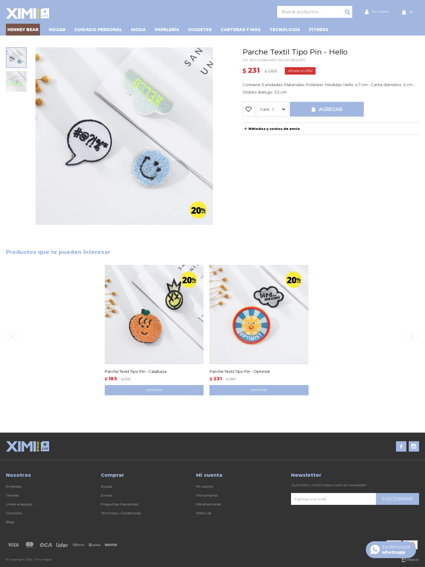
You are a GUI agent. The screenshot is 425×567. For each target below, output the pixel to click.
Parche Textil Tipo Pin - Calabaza (136, 371)
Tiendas (12, 495)
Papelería (167, 29)
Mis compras (207, 495)
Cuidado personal (98, 29)
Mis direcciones (208, 504)
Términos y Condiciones (121, 513)
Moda (138, 29)
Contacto (14, 513)
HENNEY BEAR (22, 29)
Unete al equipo (19, 504)
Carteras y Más (241, 29)
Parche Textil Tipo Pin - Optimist (240, 371)
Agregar (330, 109)
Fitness (318, 29)
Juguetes (200, 29)
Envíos (106, 495)
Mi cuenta (204, 486)
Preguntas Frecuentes (119, 504)
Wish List (203, 513)
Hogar (57, 29)
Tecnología (284, 29)
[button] (412, 336)
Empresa (13, 486)
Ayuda (106, 486)
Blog (10, 522)
